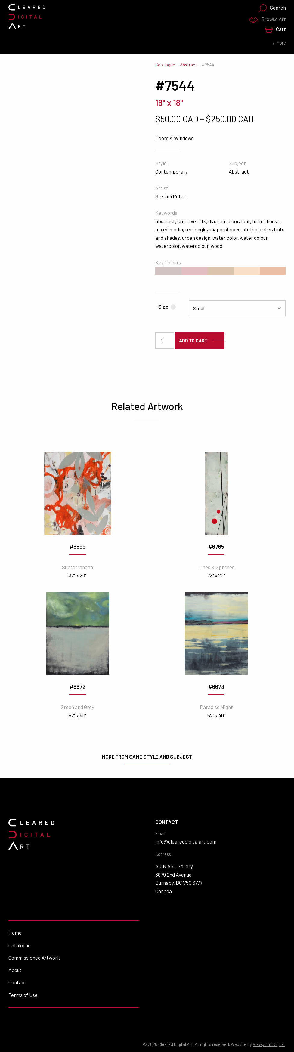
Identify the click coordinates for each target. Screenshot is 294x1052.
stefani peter (257, 229)
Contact (17, 982)
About (15, 970)
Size (167, 307)
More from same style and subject (147, 757)
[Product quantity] (164, 340)
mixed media (169, 229)
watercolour (195, 246)
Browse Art (267, 19)
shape (215, 229)
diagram (217, 221)
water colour (254, 238)
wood (216, 246)
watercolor (167, 246)
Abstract (188, 64)
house (273, 221)
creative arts (191, 221)
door (234, 221)
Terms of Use (23, 995)
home (258, 221)
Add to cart (193, 340)
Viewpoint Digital (269, 1044)
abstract (165, 221)
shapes (232, 229)
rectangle (196, 229)
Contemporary (171, 171)
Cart (275, 29)
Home (15, 933)
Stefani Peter (170, 196)
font (245, 221)
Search (272, 8)
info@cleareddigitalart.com (185, 841)
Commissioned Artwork (34, 958)
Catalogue (165, 64)
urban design (196, 238)
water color (225, 238)
